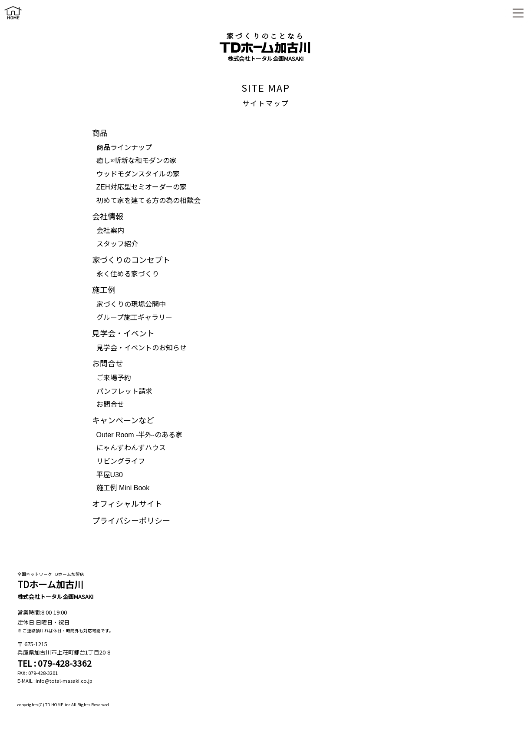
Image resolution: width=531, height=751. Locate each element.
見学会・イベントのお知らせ (141, 348)
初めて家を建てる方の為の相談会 (148, 200)
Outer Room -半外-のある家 (139, 435)
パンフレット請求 (124, 391)
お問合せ (110, 404)
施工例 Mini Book (123, 488)
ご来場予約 (113, 378)
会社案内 (110, 230)
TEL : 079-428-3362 (54, 663)
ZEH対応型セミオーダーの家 (141, 187)
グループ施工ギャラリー (134, 317)
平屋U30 (109, 475)
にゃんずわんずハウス (131, 448)
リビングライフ (120, 461)
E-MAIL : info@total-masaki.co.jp (54, 680)
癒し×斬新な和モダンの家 (136, 160)
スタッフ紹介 (117, 244)
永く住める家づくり (127, 274)
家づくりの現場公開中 (131, 304)
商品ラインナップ (124, 147)
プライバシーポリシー (131, 521)
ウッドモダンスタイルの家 (138, 174)
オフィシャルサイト (127, 504)
